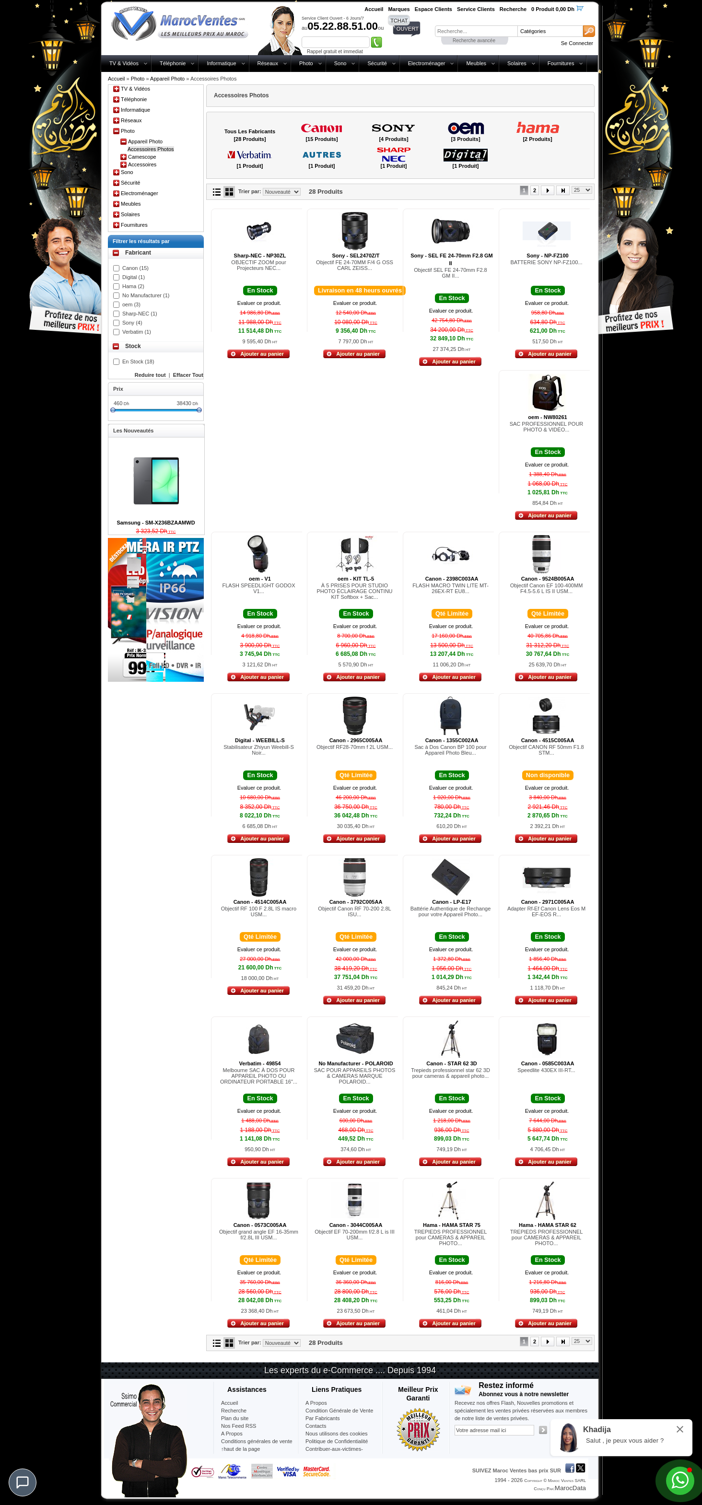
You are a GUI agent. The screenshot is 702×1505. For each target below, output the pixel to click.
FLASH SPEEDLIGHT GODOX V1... (258, 588)
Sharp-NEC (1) (139, 313)
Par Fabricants (322, 1418)
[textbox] (476, 31)
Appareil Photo (167, 79)
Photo (306, 63)
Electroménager (426, 63)
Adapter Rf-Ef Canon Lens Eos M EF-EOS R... (546, 911)
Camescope (142, 157)
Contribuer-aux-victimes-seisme (334, 1452)
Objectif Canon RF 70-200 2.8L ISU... (354, 911)
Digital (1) (133, 277)
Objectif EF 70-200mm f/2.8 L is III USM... (355, 1234)
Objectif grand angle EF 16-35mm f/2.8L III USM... (258, 1234)
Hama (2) (133, 286)
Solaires (516, 63)
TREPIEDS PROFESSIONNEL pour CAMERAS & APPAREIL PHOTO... (450, 1237)
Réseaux (267, 63)
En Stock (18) (138, 361)
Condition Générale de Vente (339, 1410)
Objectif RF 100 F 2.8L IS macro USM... (258, 911)
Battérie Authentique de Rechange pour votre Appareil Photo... (450, 911)
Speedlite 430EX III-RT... (546, 1070)
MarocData (570, 1488)
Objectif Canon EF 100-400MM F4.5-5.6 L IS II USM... (546, 588)
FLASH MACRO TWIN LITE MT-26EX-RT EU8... (450, 588)
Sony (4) (132, 323)
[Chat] (22, 1482)
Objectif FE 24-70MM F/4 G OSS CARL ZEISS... (354, 265)
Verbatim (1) (136, 332)
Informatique (221, 63)
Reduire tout (150, 375)
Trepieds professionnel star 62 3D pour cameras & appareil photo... (450, 1073)
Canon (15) (135, 268)
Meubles (476, 63)
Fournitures (561, 63)
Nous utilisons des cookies (336, 1433)
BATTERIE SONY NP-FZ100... (547, 262)
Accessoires (142, 164)
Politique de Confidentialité (336, 1441)
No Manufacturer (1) (145, 295)
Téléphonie (173, 63)
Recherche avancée (474, 40)
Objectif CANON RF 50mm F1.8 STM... (546, 750)
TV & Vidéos (124, 63)
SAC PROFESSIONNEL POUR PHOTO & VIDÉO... (547, 426)
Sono (340, 63)
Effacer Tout (188, 375)
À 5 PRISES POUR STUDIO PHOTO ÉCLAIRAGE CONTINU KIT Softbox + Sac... (354, 591)
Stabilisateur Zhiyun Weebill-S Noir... (258, 750)
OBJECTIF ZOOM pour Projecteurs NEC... (258, 265)
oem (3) (131, 304)
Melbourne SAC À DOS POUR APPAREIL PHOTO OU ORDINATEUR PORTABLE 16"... (258, 1076)
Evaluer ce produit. (259, 303)
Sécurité (376, 63)
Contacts (315, 1426)
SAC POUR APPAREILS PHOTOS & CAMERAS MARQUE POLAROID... (355, 1076)
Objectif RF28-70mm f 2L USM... (354, 747)
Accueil (116, 79)
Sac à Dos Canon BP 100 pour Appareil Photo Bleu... (450, 750)
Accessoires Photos (151, 149)
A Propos (316, 1403)
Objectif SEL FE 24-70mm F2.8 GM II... (450, 273)
